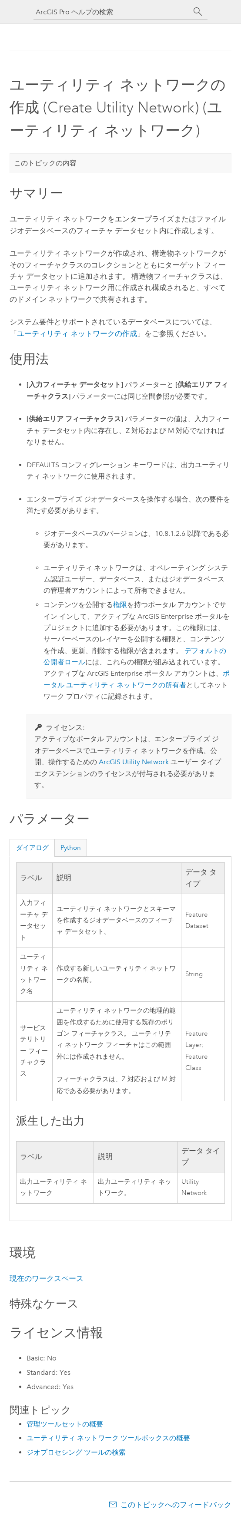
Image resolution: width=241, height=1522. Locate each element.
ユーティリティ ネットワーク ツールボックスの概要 (108, 1438)
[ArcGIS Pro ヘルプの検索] (111, 12)
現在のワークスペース (47, 1278)
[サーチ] (198, 11)
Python (70, 848)
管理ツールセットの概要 (65, 1424)
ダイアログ (32, 848)
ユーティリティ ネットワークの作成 (77, 333)
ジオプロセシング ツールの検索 (76, 1452)
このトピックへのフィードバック (175, 1504)
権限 (120, 605)
